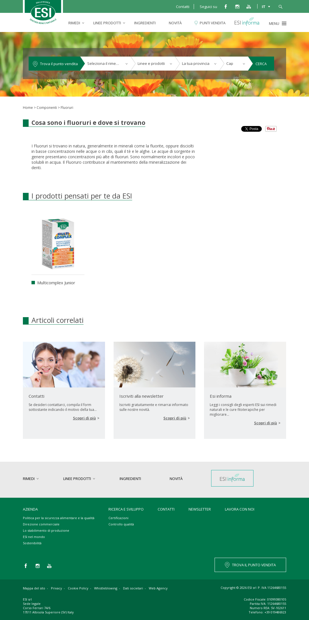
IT (264, 6)
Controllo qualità (121, 524)
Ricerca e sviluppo (126, 509)
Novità (175, 22)
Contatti (182, 6)
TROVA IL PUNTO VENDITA (254, 564)
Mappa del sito (34, 588)
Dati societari (133, 588)
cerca (280, 6)
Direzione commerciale (41, 524)
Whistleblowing (105, 588)
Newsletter (200, 509)
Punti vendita (212, 22)
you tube (248, 6)
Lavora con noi (239, 509)
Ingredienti (145, 22)
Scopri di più (84, 418)
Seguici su (208, 6)
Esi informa (249, 22)
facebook (226, 6)
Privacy (56, 588)
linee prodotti (107, 22)
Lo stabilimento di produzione (46, 530)
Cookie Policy (78, 588)
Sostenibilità (32, 543)
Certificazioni (118, 518)
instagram (237, 6)
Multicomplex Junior (56, 282)
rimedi (74, 22)
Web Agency (158, 588)
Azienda (30, 509)
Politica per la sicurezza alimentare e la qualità (58, 518)
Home (28, 107)
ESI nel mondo (34, 537)
